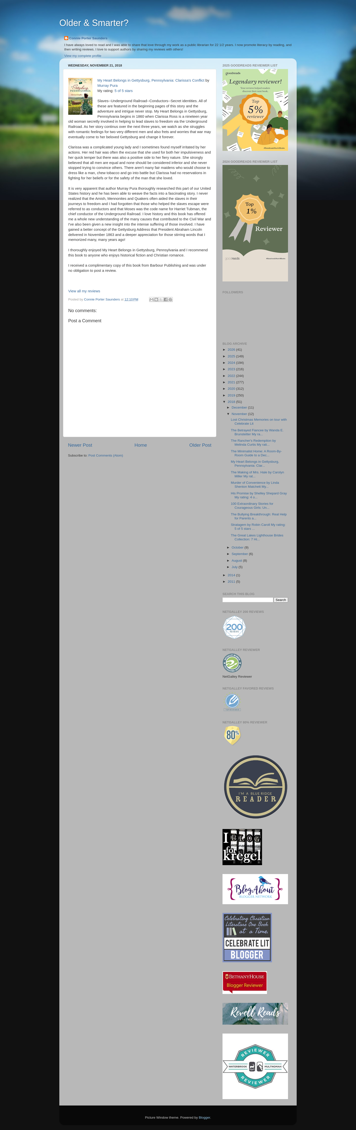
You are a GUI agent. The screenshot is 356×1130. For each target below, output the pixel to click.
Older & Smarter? (94, 23)
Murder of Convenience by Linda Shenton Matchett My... (255, 484)
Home (140, 445)
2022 (232, 376)
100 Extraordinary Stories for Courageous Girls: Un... (252, 505)
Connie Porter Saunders (88, 38)
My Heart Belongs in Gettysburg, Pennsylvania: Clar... (255, 463)
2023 (232, 369)
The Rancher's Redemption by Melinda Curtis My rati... (253, 442)
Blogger (204, 1117)
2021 (232, 382)
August (237, 560)
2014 (232, 575)
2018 (232, 402)
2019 (232, 395)
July (235, 567)
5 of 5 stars (123, 91)
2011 (232, 581)
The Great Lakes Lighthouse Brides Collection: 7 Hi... (257, 537)
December (240, 407)
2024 (232, 363)
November (240, 414)
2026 (232, 349)
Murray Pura (107, 86)
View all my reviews (84, 291)
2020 (232, 389)
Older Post (200, 445)
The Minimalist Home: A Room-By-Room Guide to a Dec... (256, 453)
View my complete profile (82, 56)
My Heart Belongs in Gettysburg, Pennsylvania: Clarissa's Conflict (150, 80)
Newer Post (80, 445)
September (240, 554)
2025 (232, 356)
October (238, 547)
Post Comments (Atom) (106, 455)
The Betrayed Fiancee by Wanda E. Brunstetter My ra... (257, 432)
